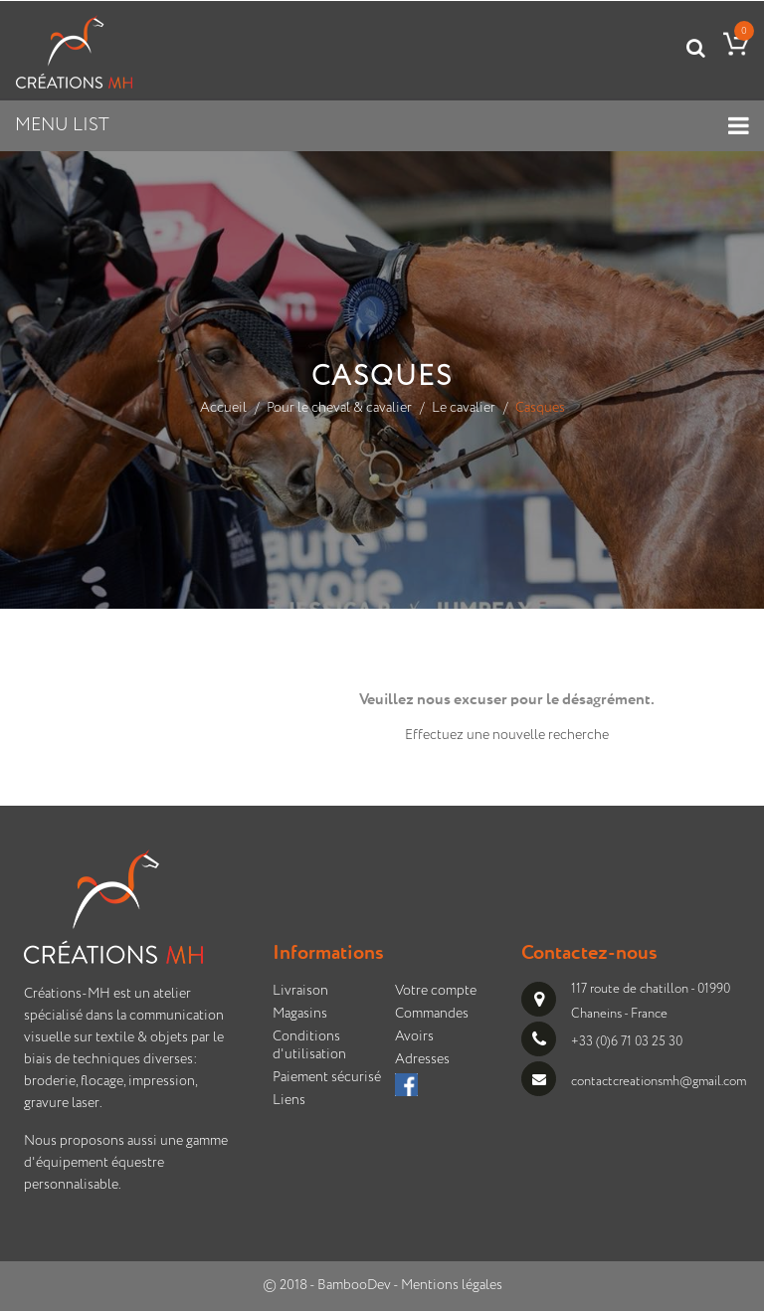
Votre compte (436, 991)
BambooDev (354, 1285)
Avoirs (414, 1036)
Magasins (300, 1014)
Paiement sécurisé (327, 1077)
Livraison (300, 991)
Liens (289, 1100)
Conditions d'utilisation (309, 1045)
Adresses (422, 1059)
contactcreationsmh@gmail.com (658, 1080)
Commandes (432, 1014)
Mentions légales (451, 1285)
